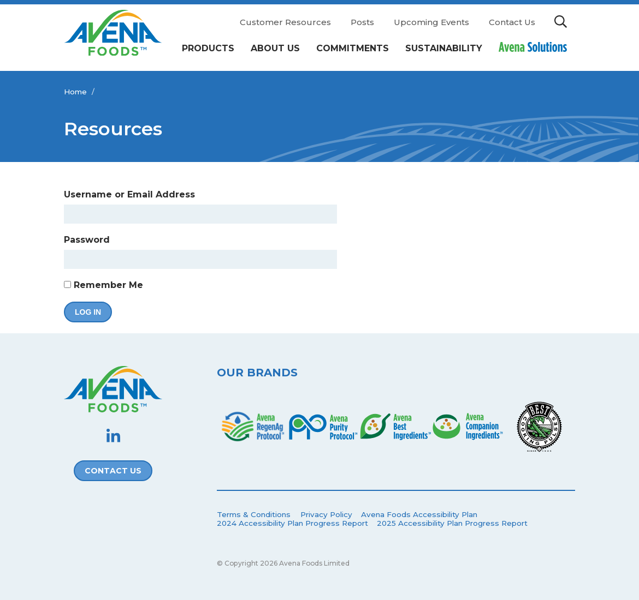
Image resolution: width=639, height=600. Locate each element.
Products (208, 48)
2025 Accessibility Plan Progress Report (452, 523)
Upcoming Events (431, 22)
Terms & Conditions (254, 514)
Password (87, 240)
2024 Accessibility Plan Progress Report (292, 523)
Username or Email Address (129, 194)
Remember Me (103, 285)
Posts (362, 22)
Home (75, 91)
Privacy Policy (326, 514)
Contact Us (512, 22)
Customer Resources (285, 22)
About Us (275, 48)
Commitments (352, 48)
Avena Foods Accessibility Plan (419, 514)
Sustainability (443, 48)
